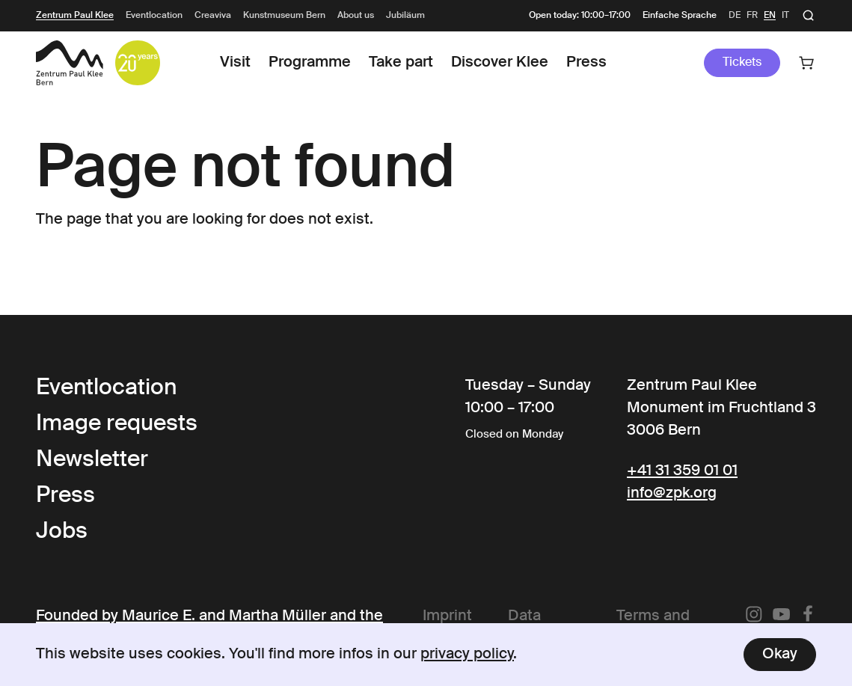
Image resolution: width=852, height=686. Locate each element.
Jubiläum (405, 15)
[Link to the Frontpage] (69, 62)
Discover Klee (499, 62)
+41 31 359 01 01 (682, 471)
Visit (235, 62)
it (785, 15)
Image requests (116, 424)
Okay (779, 654)
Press (586, 62)
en (770, 15)
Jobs (62, 532)
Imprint (447, 616)
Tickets (742, 63)
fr (752, 15)
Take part (401, 62)
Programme (310, 62)
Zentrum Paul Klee (75, 15)
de (735, 15)
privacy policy (467, 654)
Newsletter (92, 460)
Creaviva (212, 15)
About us (355, 15)
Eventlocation (154, 15)
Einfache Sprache (680, 15)
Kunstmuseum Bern (284, 15)
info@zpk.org (672, 493)
